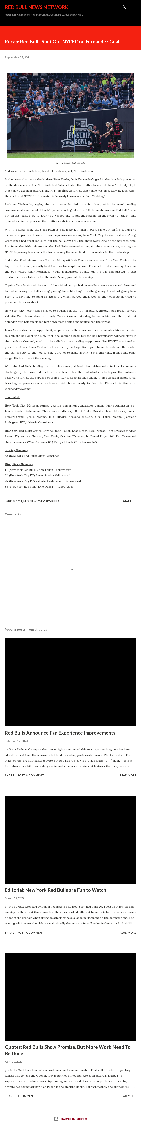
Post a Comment (31, 775)
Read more (128, 775)
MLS (26, 501)
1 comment (26, 1096)
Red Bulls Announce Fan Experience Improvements (60, 733)
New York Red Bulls (44, 501)
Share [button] (126, 501)
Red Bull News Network (36, 7)
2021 (19, 501)
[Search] (124, 7)
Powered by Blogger (70, 1119)
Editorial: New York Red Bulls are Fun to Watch (55, 890)
